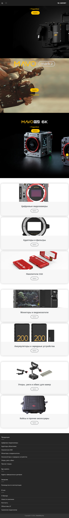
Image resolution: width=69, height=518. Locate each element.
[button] (34, 8)
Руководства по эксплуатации (11, 485)
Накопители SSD (7, 450)
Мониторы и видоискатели (10, 453)
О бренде (4, 496)
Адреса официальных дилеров (11, 474)
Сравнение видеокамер (9, 510)
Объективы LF (6, 506)
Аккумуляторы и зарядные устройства (14, 457)
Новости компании (7, 499)
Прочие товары (6, 464)
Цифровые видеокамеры (9, 443)
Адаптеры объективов (8, 446)
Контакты (4, 503)
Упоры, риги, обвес (7, 460)
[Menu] (6, 3)
